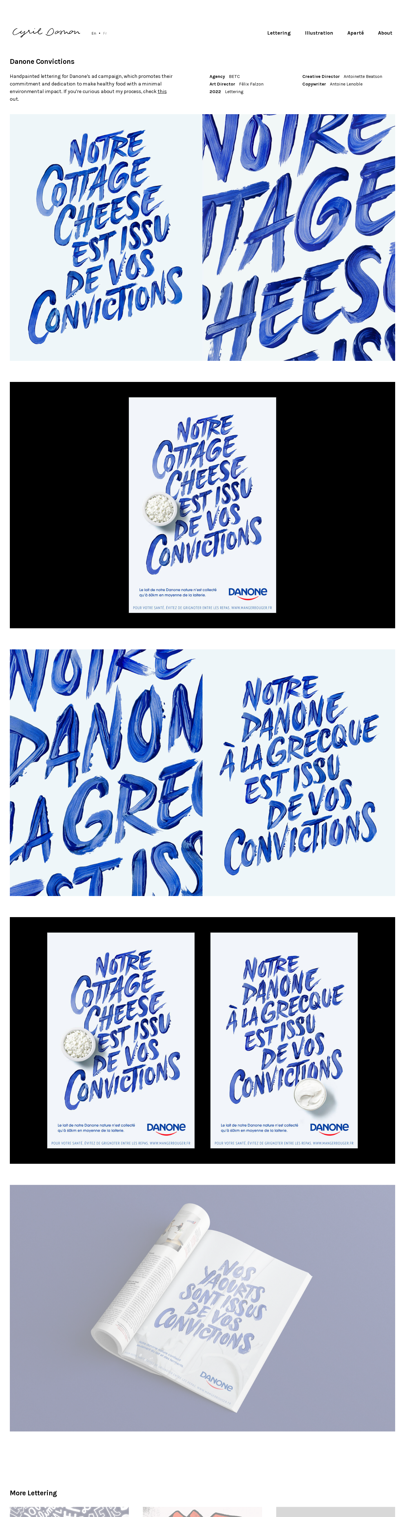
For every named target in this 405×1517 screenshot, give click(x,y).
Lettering (279, 33)
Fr (105, 33)
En (93, 33)
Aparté (355, 33)
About (385, 33)
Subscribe (378, 1473)
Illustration (319, 33)
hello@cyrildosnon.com (40, 1468)
